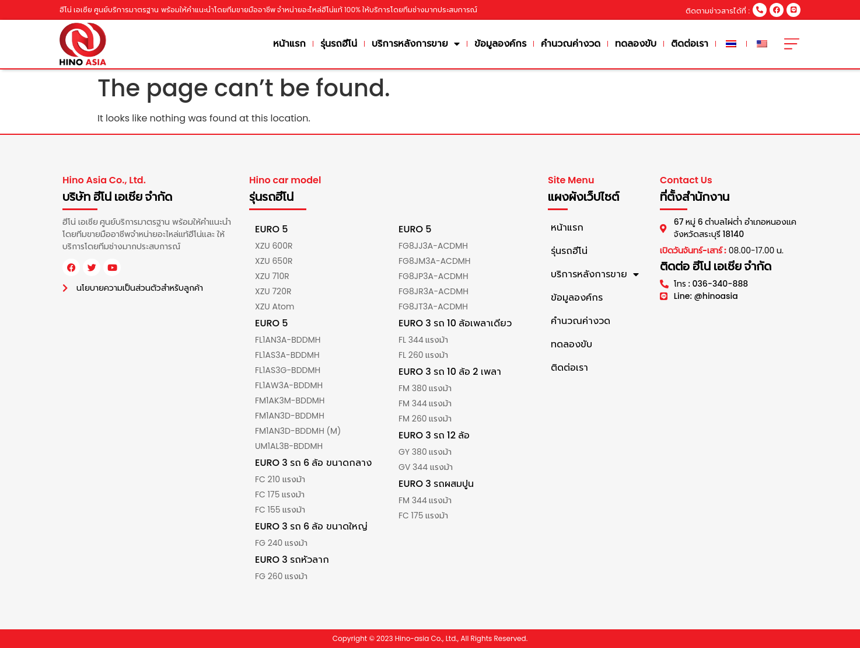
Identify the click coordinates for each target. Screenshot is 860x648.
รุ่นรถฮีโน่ (338, 43)
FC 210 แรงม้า (280, 479)
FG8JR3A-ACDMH (433, 291)
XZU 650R (273, 261)
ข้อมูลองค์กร (500, 43)
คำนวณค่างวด (570, 43)
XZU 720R (273, 291)
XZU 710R (272, 276)
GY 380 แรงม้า (425, 452)
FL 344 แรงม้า (423, 340)
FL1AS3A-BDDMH (287, 355)
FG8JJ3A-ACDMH (433, 246)
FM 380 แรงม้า (425, 388)
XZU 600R (273, 246)
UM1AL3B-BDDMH (289, 446)
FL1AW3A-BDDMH (289, 385)
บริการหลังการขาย (416, 43)
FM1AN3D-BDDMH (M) (298, 431)
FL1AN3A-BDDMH (287, 340)
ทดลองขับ (635, 43)
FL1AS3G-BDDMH (287, 370)
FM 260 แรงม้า (425, 418)
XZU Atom (274, 306)
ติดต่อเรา (689, 43)
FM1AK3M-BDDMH (290, 400)
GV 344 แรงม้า (425, 467)
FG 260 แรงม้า (281, 576)
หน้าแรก (289, 43)
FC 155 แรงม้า (280, 509)
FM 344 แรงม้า (425, 403)
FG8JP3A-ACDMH (433, 276)
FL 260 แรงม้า (423, 355)
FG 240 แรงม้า (281, 543)
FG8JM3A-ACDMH (434, 261)
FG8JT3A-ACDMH (433, 306)
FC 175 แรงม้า (280, 494)
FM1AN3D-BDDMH (289, 415)
